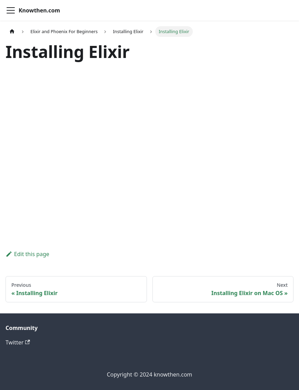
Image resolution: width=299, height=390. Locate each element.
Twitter (18, 342)
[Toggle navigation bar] (11, 10)
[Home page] (12, 31)
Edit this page (27, 254)
